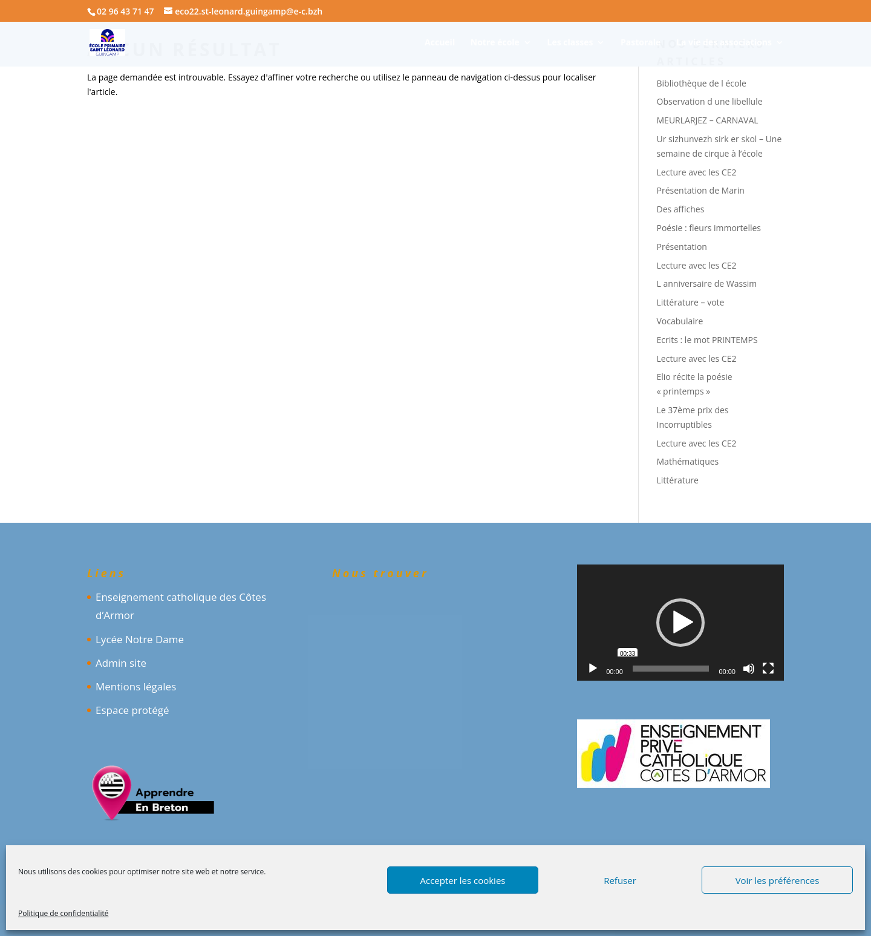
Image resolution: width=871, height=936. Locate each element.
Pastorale (641, 43)
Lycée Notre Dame (140, 639)
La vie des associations (724, 43)
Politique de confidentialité (63, 913)
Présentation (682, 246)
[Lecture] (593, 669)
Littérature (678, 480)
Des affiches (681, 209)
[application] (680, 623)
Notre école (495, 43)
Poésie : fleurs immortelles (709, 228)
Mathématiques (688, 461)
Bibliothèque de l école (701, 83)
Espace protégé (132, 710)
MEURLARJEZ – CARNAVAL (707, 120)
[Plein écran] (768, 669)
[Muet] (749, 669)
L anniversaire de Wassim (707, 283)
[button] (680, 622)
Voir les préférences (778, 880)
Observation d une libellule (710, 101)
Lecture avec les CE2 (697, 172)
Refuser (620, 880)
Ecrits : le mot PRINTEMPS (707, 339)
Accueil (440, 43)
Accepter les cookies (463, 880)
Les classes (570, 43)
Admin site (121, 663)
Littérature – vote (691, 302)
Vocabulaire (680, 321)
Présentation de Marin (701, 190)
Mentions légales (136, 686)
